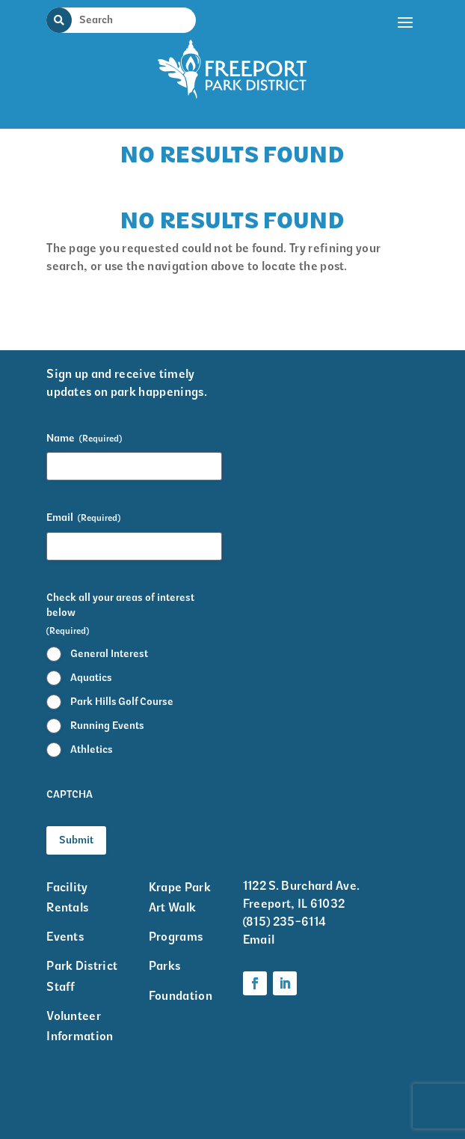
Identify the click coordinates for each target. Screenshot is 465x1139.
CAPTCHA (69, 794)
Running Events (107, 725)
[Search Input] (130, 19)
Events (65, 936)
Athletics (91, 749)
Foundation (180, 996)
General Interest (109, 653)
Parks (165, 966)
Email (83, 518)
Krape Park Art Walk (180, 897)
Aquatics (91, 677)
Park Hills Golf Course (121, 701)
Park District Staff (81, 976)
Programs (176, 936)
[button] (406, 63)
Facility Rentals (67, 897)
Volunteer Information (80, 1026)
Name (84, 438)
